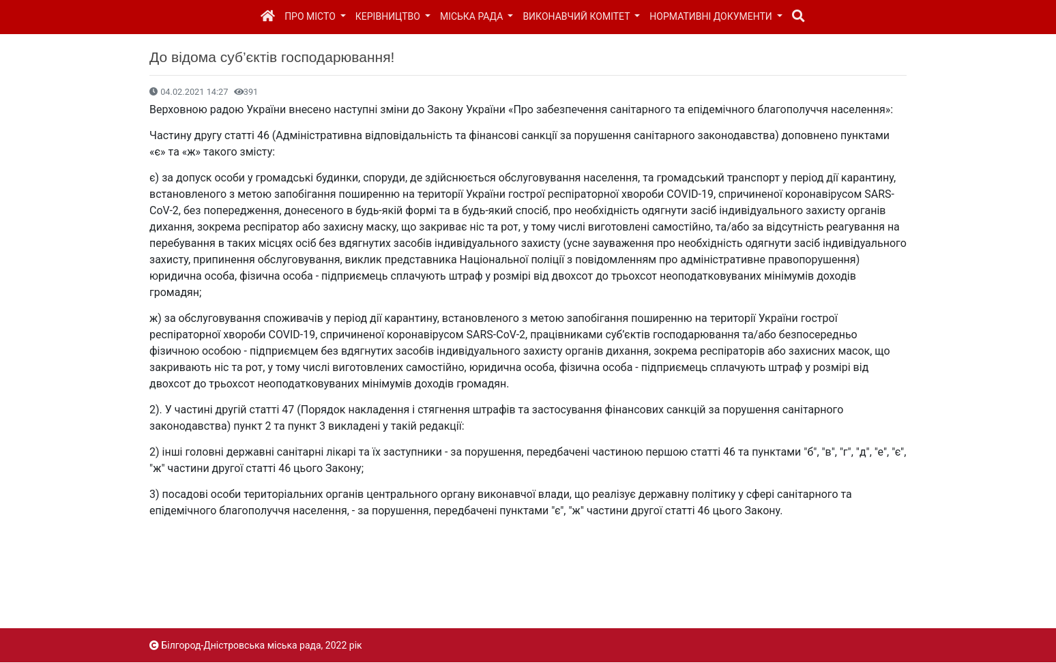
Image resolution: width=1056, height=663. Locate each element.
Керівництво (389, 16)
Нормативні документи (711, 16)
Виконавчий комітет (577, 16)
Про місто (311, 16)
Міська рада (472, 16)
